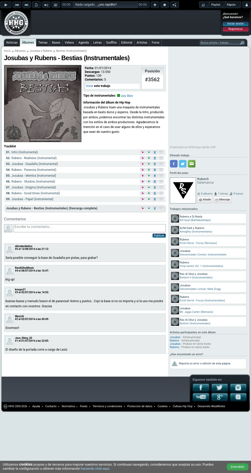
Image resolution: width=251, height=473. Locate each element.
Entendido (237, 467)
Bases (56, 42)
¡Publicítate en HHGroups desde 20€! (193, 147)
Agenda (84, 42)
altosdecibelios (23, 246)
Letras (97, 42)
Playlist (215, 4)
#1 (16, 340)
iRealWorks (218, 406)
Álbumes (28, 42)
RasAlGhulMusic (24, 267)
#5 (16, 249)
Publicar (159, 235)
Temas (43, 42)
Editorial (126, 42)
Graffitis (111, 42)
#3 (16, 292)
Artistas (142, 42)
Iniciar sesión (235, 23)
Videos (69, 42)
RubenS (203, 179)
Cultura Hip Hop (183, 406)
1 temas (223, 193)
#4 (16, 270)
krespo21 (20, 289)
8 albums (207, 193)
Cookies (162, 406)
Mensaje (224, 199)
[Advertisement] (64, 18)
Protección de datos (139, 406)
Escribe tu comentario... (90, 228)
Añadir (207, 199)
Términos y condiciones (107, 406)
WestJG (19, 316)
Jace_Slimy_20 (23, 338)
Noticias (12, 42)
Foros (155, 42)
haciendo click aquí (95, 468)
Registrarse (235, 29)
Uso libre (127, 96)
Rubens (174, 340)
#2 (16, 319)
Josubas (175, 337)
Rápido (231, 4)
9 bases (238, 193)
